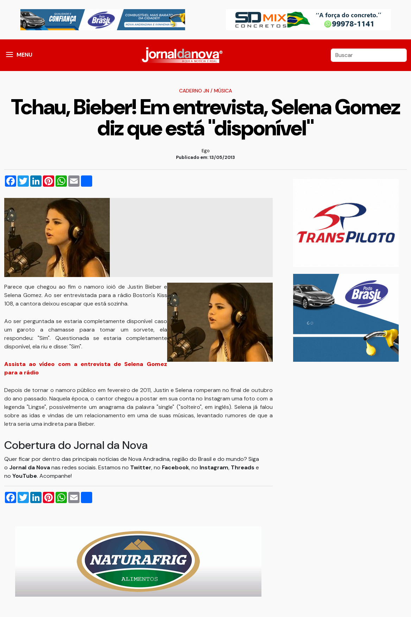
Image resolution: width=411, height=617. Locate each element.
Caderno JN (194, 91)
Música (223, 91)
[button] (9, 55)
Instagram (214, 467)
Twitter (140, 467)
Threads (243, 467)
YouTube (24, 476)
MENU (24, 54)
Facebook (175, 467)
